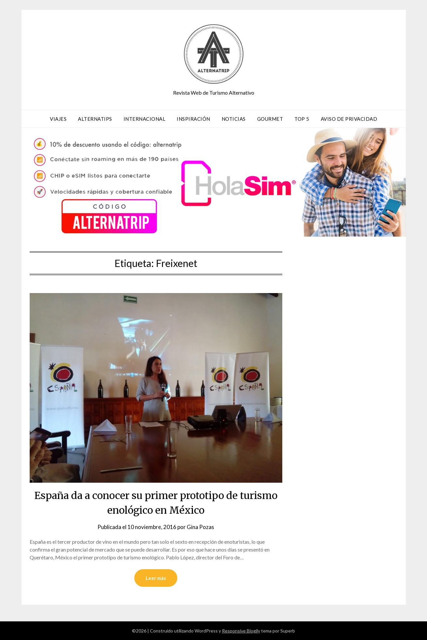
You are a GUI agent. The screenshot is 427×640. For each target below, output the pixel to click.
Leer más (156, 578)
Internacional (145, 119)
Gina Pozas (200, 526)
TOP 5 (301, 119)
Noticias (234, 119)
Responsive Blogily (241, 630)
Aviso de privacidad (349, 119)
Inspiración (193, 119)
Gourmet (270, 119)
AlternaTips (95, 119)
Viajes (58, 119)
